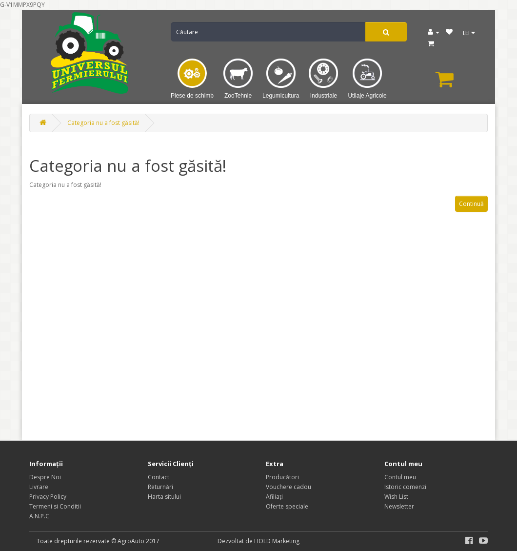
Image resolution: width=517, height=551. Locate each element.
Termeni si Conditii (55, 506)
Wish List (396, 496)
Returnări (160, 487)
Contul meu (400, 477)
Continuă (471, 204)
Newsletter (399, 506)
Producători (282, 477)
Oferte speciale (287, 506)
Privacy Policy (47, 496)
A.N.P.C (39, 516)
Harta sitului (164, 496)
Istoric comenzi (405, 487)
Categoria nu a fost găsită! (103, 123)
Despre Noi (45, 477)
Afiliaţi (274, 496)
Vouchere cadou (288, 487)
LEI (469, 33)
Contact (158, 477)
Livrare (38, 487)
